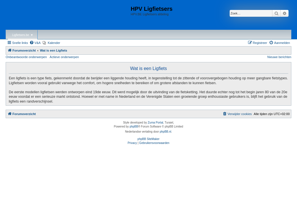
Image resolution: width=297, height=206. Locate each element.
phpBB (134, 126)
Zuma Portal (155, 122)
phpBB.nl (165, 131)
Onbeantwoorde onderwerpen (26, 57)
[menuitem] (35, 42)
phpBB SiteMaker (148, 139)
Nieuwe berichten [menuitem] (279, 57)
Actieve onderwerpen (64, 57)
